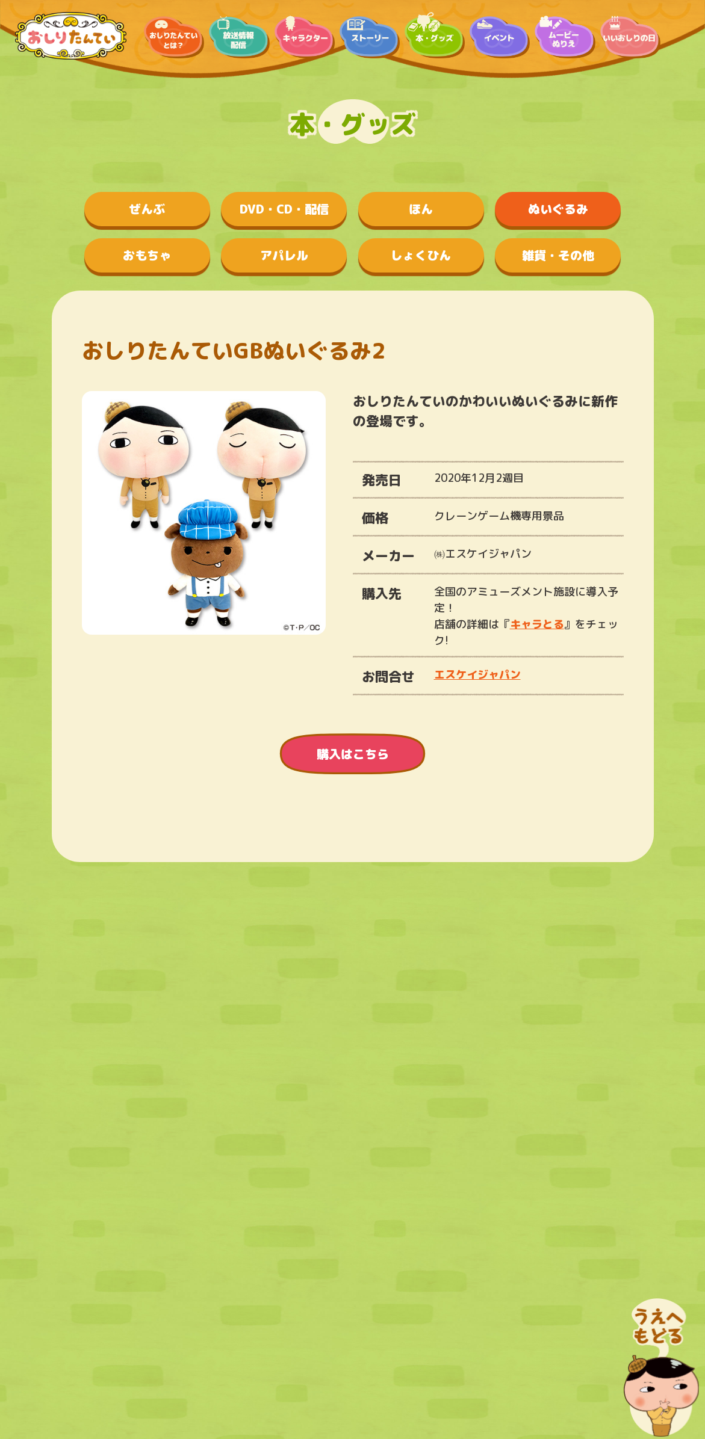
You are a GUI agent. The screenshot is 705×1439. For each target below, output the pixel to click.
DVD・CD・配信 (284, 208)
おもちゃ (147, 255)
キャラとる (537, 624)
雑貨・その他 (558, 255)
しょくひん (421, 255)
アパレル (284, 255)
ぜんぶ (147, 208)
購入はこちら (353, 753)
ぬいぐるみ (558, 208)
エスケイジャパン (477, 674)
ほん (421, 208)
